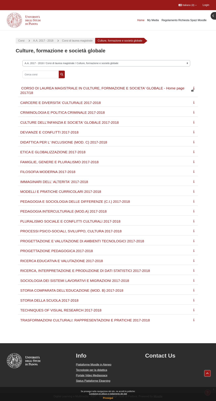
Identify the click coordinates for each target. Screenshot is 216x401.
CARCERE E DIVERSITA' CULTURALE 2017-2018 (60, 103)
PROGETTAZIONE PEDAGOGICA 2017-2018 (56, 251)
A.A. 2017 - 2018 (43, 40)
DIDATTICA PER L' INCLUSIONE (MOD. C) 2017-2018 (63, 142)
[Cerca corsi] (40, 74)
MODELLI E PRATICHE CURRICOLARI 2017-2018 (60, 191)
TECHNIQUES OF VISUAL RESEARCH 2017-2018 (60, 310)
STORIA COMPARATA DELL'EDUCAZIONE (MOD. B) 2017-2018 (71, 290)
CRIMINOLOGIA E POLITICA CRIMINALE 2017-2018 (62, 112)
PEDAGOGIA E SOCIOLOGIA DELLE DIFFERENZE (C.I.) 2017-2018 (75, 201)
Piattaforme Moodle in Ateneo (93, 364)
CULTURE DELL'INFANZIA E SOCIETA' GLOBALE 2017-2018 (69, 122)
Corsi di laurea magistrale (77, 40)
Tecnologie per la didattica (91, 370)
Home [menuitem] (140, 20)
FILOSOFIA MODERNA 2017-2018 (47, 172)
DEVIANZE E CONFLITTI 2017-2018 (49, 132)
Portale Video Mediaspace (91, 375)
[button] (188, 5)
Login (206, 5)
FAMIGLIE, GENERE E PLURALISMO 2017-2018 (59, 162)
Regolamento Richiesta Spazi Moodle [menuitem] (184, 20)
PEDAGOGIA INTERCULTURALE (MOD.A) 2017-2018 (63, 211)
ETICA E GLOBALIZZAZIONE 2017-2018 (52, 152)
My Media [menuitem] (153, 20)
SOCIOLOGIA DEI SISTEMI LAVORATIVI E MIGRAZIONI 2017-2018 (74, 281)
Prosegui (108, 398)
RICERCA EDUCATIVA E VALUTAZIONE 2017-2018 (61, 261)
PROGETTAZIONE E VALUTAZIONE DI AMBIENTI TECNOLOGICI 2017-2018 (82, 241)
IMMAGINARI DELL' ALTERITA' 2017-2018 (54, 182)
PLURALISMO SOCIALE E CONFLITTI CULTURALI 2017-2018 (70, 221)
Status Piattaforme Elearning (93, 380)
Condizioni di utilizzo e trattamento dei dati (108, 394)
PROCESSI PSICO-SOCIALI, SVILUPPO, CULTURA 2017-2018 (71, 231)
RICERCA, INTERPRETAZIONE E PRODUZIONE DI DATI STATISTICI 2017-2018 (85, 271)
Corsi (21, 40)
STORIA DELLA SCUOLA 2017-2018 (49, 300)
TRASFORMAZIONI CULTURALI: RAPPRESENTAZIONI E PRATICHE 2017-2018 (85, 320)
